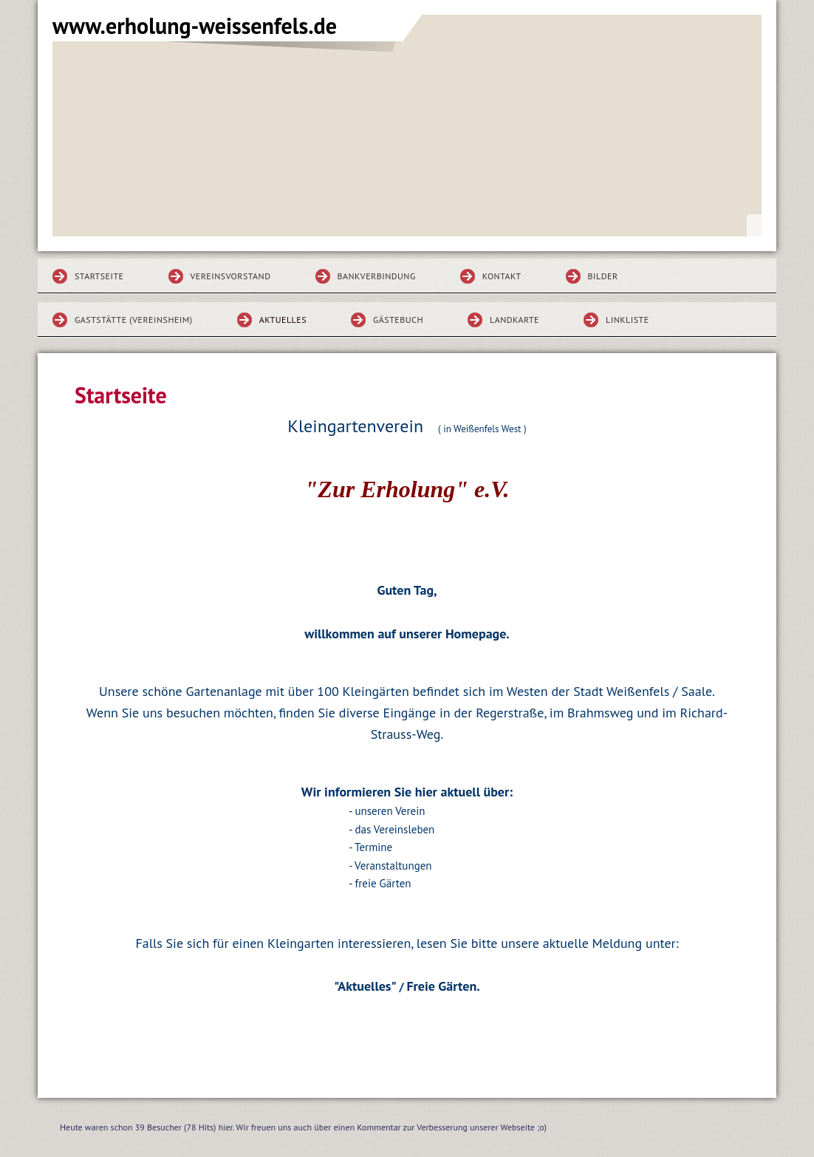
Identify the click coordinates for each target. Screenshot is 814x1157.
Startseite (99, 275)
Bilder (603, 275)
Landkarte (514, 319)
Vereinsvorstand (231, 275)
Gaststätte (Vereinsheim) (134, 319)
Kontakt (501, 275)
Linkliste (627, 319)
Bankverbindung (377, 275)
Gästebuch (398, 319)
